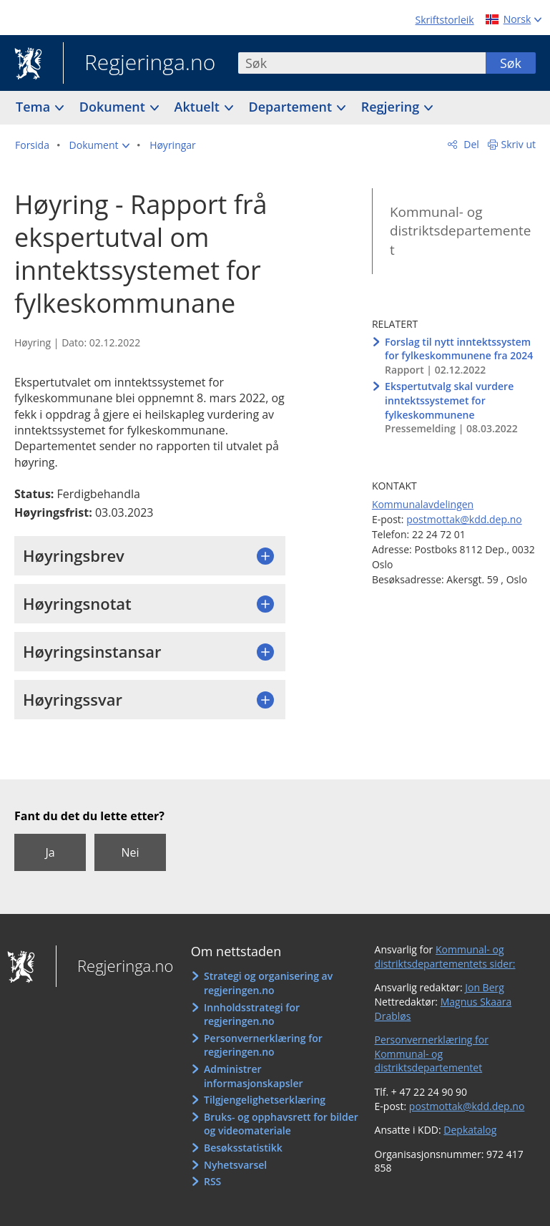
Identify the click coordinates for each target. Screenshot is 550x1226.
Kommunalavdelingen (422, 504)
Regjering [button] (392, 106)
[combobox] (362, 63)
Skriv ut (518, 144)
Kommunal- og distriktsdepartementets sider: (445, 956)
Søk (510, 63)
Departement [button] (292, 106)
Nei (130, 852)
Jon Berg (484, 987)
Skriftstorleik (445, 19)
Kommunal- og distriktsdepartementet (460, 231)
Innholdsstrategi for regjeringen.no (252, 1014)
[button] (99, 145)
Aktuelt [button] (199, 106)
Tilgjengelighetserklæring (264, 1099)
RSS (212, 1181)
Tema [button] (35, 106)
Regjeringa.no (139, 63)
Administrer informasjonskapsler (253, 1076)
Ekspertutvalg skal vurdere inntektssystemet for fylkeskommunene (449, 400)
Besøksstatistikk (243, 1147)
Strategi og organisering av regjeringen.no (268, 983)
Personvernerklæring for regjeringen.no (263, 1045)
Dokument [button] (114, 106)
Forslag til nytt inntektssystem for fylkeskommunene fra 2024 (459, 349)
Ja (49, 852)
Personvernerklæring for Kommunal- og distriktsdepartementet (431, 1053)
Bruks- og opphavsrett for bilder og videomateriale (281, 1124)
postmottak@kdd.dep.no (464, 519)
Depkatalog (469, 1130)
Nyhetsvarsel (235, 1165)
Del (470, 144)
